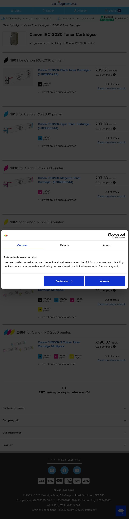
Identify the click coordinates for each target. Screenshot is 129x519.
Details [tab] (64, 245)
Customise (64, 281)
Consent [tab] (22, 245)
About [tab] (106, 245)
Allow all (105, 281)
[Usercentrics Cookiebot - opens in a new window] (110, 235)
